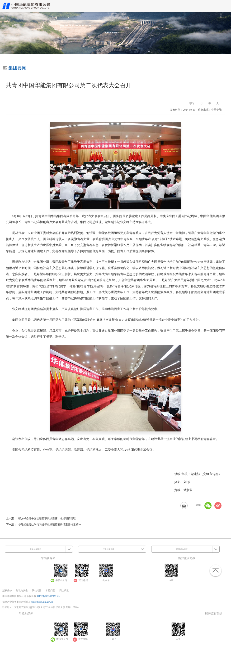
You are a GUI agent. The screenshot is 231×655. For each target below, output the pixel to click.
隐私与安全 (22, 590)
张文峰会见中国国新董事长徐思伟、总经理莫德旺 (47, 518)
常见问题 (50, 590)
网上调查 (64, 590)
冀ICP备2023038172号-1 (49, 596)
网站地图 (37, 590)
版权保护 (7, 590)
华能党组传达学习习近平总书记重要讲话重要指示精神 (49, 524)
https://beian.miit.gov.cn (42, 602)
